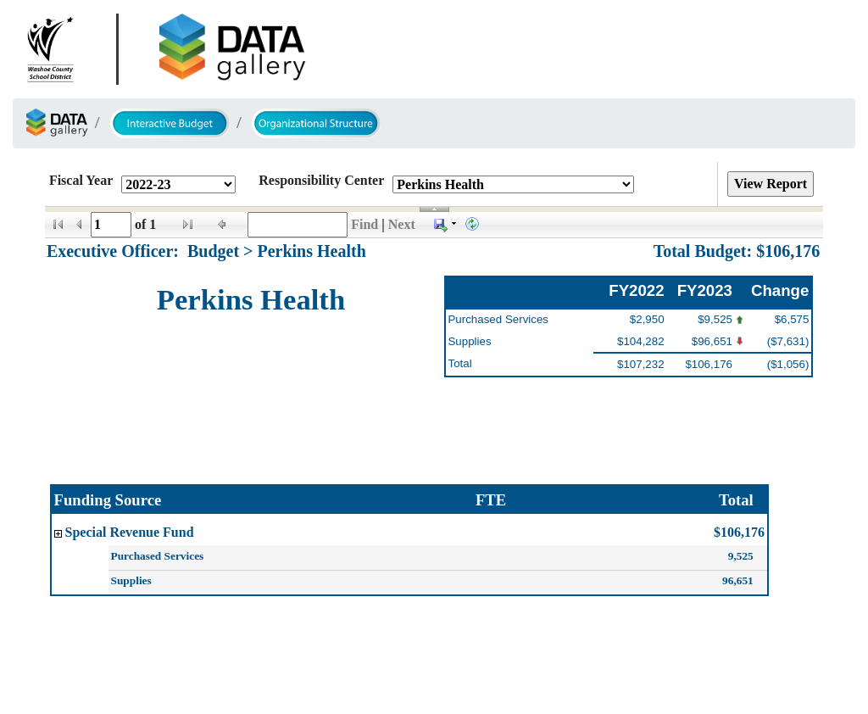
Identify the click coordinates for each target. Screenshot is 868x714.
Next (401, 224)
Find (364, 224)
